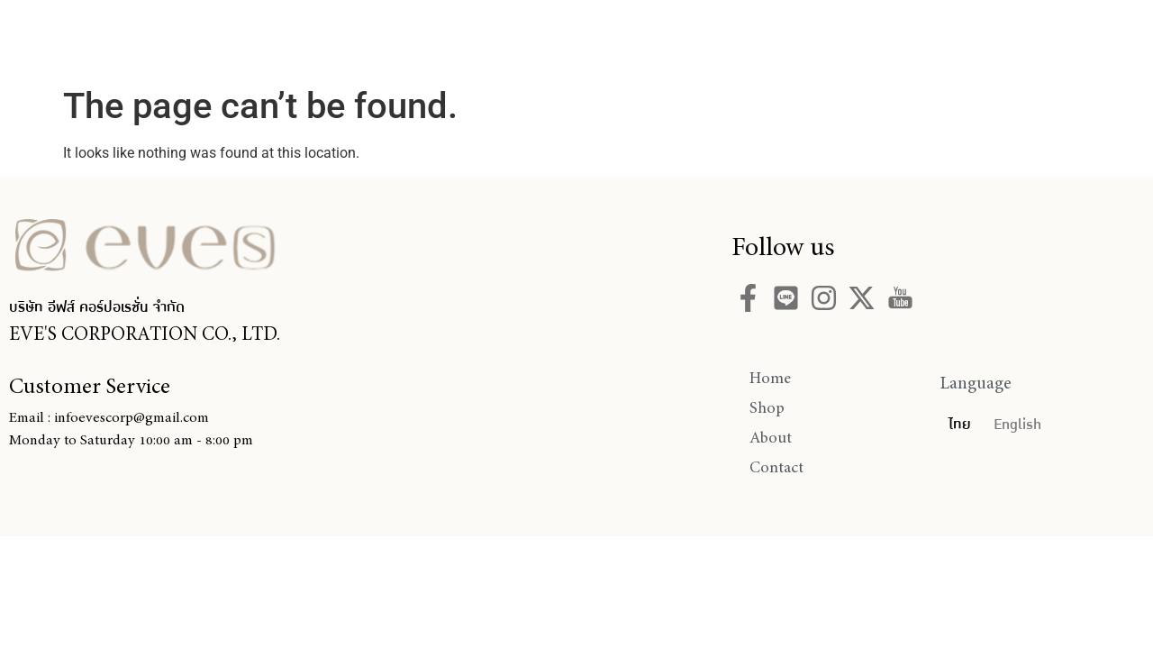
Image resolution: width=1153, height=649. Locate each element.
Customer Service (89, 385)
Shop (572, 39)
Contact (780, 39)
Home (475, 39)
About (669, 39)
